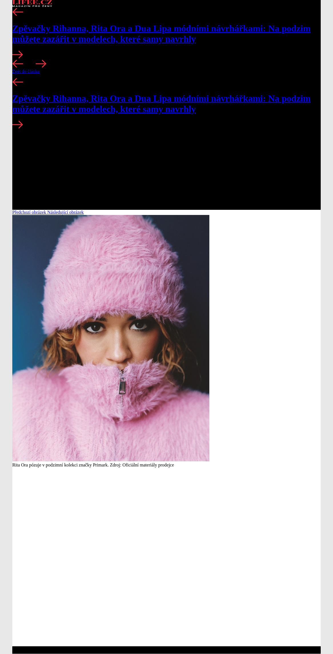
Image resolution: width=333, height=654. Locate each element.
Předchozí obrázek (29, 212)
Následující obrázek (65, 212)
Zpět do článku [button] (26, 71)
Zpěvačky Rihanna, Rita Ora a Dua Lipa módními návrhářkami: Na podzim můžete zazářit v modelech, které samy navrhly (161, 33)
